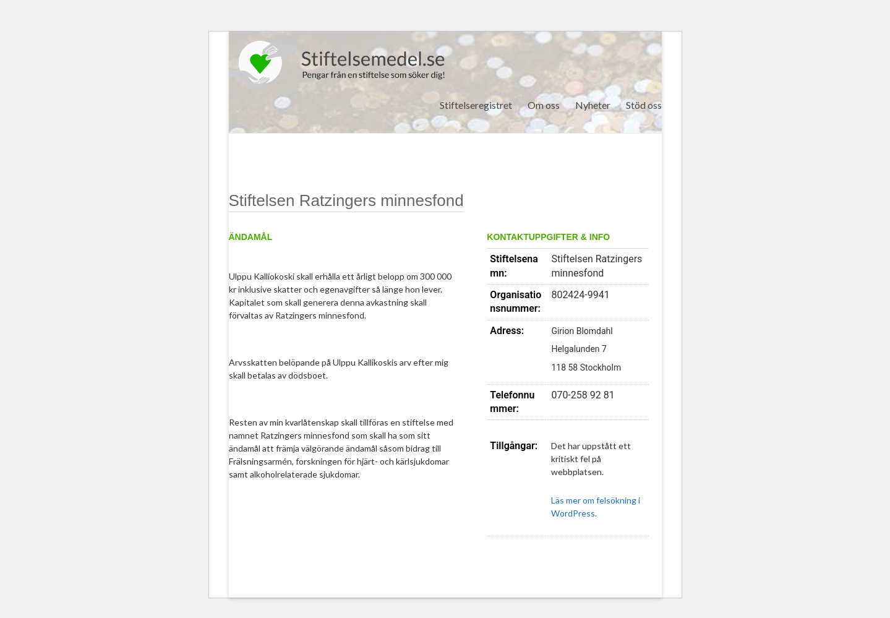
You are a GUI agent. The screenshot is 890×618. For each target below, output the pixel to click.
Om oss (544, 105)
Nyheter (592, 105)
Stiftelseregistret (476, 105)
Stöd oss (644, 105)
